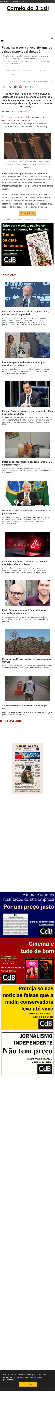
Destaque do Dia (30, 70)
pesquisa (37, 219)
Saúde (42, 70)
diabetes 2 (27, 219)
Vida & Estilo (10, 74)
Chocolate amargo (14, 219)
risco (45, 219)
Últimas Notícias (12, 70)
